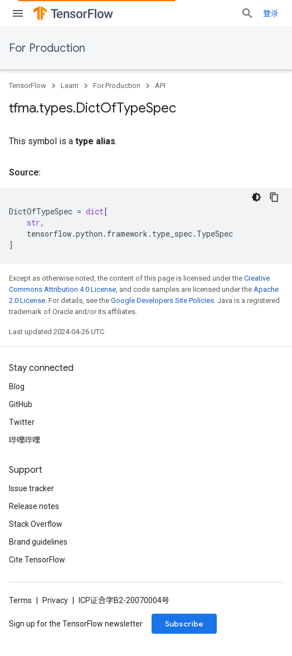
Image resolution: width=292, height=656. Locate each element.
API (160, 85)
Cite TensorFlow (37, 559)
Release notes (34, 506)
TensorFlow (27, 85)
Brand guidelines (38, 541)
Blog (17, 386)
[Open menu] (18, 13)
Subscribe (184, 624)
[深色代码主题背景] (256, 197)
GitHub (20, 404)
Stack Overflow (35, 524)
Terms (20, 600)
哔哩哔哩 (24, 439)
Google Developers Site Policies (162, 300)
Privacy (55, 600)
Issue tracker (31, 488)
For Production (47, 48)
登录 (271, 13)
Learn (70, 85)
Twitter (22, 422)
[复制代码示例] (274, 197)
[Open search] (247, 13)
